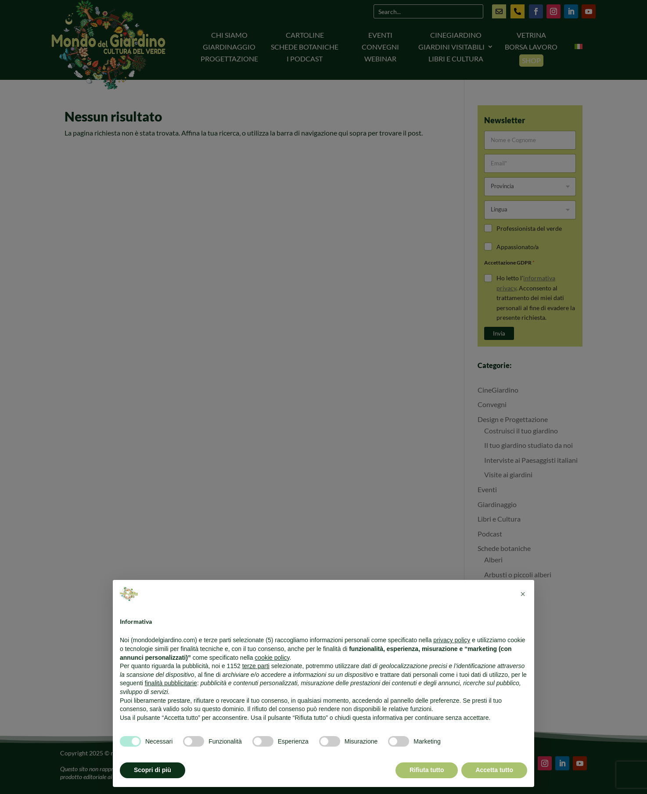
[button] (523, 594)
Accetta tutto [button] (494, 769)
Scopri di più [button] (152, 769)
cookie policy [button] (272, 657)
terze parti (256, 665)
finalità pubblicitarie (171, 683)
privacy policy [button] (451, 640)
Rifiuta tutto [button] (427, 769)
